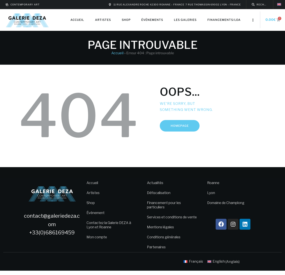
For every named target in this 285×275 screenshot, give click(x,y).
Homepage (180, 125)
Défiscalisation (159, 193)
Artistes (93, 193)
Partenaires (157, 251)
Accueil (117, 53)
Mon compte (97, 237)
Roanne (213, 183)
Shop (91, 203)
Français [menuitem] (196, 266)
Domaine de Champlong (227, 203)
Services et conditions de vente (168, 219)
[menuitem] (279, 4)
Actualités (155, 183)
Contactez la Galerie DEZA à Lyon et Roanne (110, 225)
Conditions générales (165, 241)
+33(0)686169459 (52, 232)
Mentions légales (161, 231)
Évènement (96, 213)
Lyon (211, 193)
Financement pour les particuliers (165, 205)
